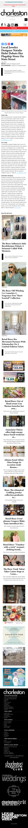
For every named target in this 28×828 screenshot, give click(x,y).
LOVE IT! (5, 736)
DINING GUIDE (7, 713)
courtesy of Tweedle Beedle (18, 65)
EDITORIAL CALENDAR (8, 707)
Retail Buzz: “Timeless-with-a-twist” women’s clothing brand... (14, 547)
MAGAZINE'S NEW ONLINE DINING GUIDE (15, 5)
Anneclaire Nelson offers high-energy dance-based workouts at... (14, 433)
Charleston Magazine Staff (13, 64)
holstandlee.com (21, 172)
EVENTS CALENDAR (8, 721)
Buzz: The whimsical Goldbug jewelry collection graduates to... (14, 493)
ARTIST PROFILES (7, 722)
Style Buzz (4, 240)
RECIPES (5, 717)
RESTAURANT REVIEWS (8, 714)
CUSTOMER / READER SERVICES (10, 698)
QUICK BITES (6, 715)
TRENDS (5, 732)
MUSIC (5, 724)
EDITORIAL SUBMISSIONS (9, 708)
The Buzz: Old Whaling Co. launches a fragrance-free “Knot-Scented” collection (13, 294)
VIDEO (5, 740)
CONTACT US (6, 703)
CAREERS (6, 709)
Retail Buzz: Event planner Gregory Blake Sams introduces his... (14, 521)
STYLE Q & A (6, 733)
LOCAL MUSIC (7, 742)
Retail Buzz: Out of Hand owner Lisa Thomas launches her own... (14, 405)
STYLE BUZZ (6, 735)
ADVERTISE (6, 704)
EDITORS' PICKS (7, 726)
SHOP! (14, 31)
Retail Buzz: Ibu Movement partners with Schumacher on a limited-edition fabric (14, 343)
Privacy (12, 823)
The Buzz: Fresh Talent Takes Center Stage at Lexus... (14, 571)
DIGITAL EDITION (7, 702)
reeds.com (17, 207)
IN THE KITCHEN (7, 716)
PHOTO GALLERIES (7, 741)
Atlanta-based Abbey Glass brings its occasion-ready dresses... (14, 463)
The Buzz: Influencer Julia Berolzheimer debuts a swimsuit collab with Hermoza (14, 247)
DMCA (15, 823)
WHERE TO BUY (7, 705)
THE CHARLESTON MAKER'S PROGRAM (14, 2)
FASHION (6, 734)
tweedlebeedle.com (6, 140)
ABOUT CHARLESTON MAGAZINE (10, 697)
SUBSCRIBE (14, 28)
